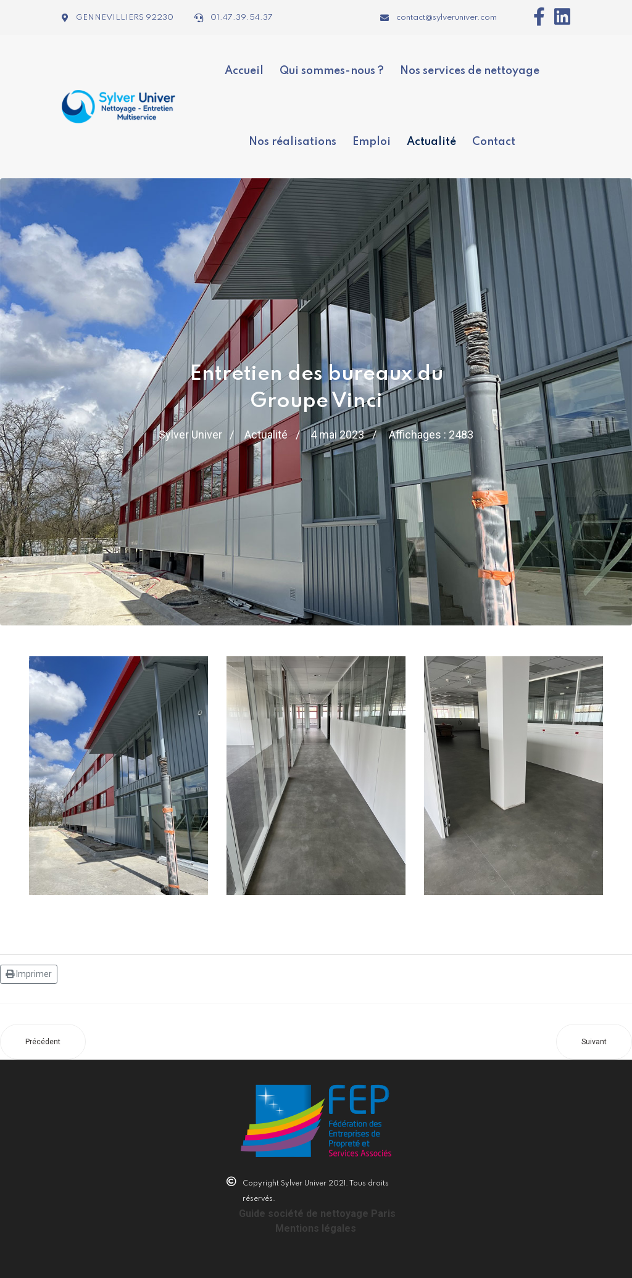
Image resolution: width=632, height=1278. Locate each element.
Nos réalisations (292, 141)
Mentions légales (315, 1227)
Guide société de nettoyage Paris (317, 1212)
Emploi (371, 141)
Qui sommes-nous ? (332, 70)
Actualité (431, 141)
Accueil (244, 70)
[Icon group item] (534, 17)
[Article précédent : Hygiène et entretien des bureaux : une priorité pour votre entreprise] (43, 1040)
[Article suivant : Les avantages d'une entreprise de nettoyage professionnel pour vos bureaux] (594, 1040)
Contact (493, 141)
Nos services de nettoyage (469, 70)
